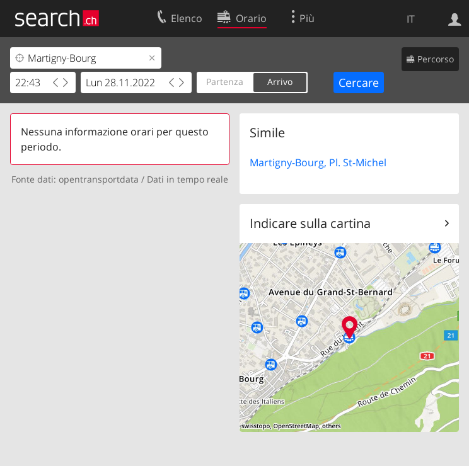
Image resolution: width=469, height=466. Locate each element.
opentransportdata (99, 179)
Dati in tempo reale (187, 179)
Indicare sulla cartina (310, 223)
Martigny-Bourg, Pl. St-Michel (318, 162)
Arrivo (279, 82)
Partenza (224, 82)
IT (411, 19)
